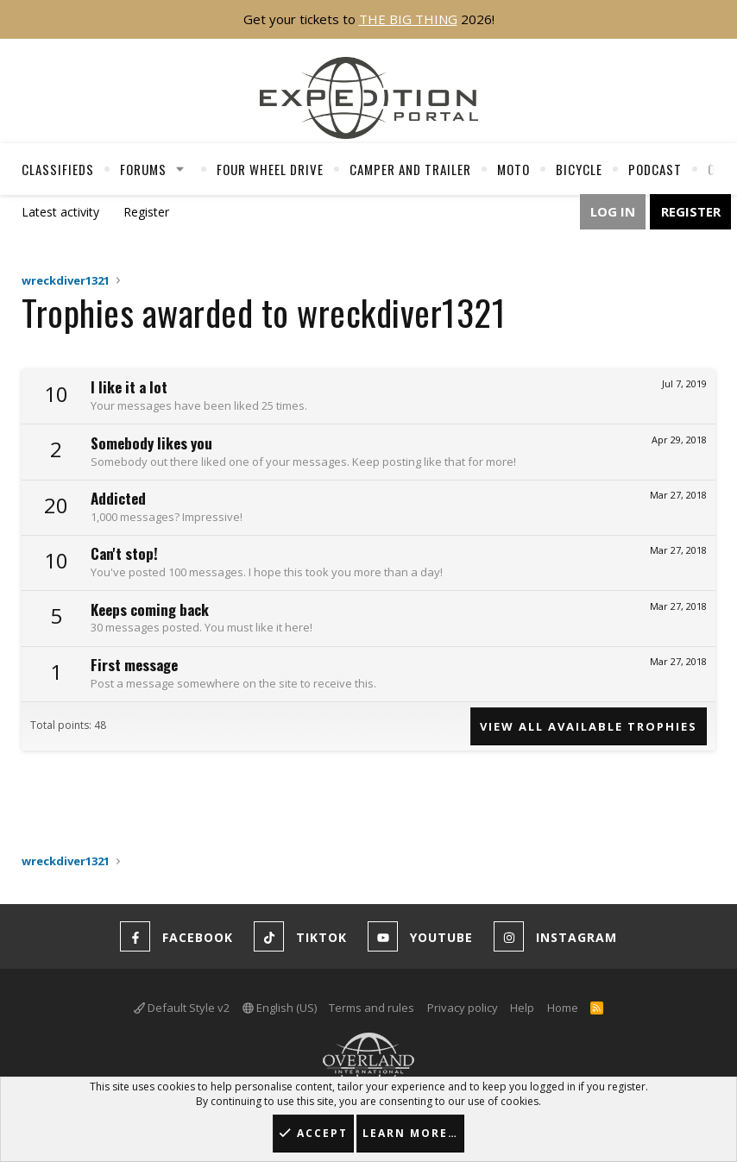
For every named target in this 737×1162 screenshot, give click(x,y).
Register (146, 212)
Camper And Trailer (410, 169)
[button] (180, 169)
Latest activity (60, 212)
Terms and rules (371, 1007)
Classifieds (58, 169)
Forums (143, 169)
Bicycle (579, 169)
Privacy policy (462, 1007)
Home (562, 1007)
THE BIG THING (408, 19)
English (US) (280, 1007)
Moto (513, 169)
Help (522, 1007)
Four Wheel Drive (270, 169)
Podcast (655, 169)
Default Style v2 (182, 1007)
